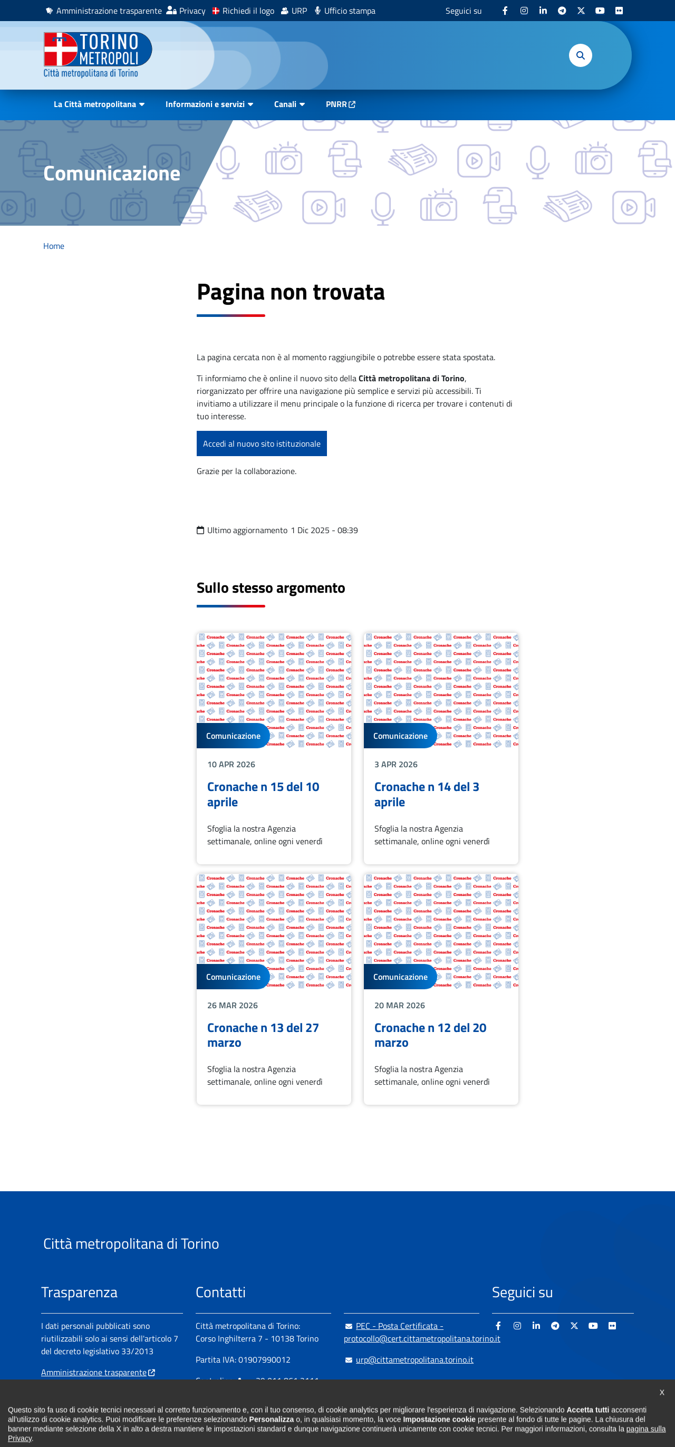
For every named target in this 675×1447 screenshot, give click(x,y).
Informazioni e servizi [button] (205, 104)
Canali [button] (285, 104)
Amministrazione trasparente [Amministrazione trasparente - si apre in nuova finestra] (109, 10)
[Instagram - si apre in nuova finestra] (524, 10)
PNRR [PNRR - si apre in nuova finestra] (336, 104)
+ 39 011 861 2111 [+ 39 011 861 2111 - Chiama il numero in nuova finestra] (278, 1380)
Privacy (192, 10)
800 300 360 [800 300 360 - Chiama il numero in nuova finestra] (296, 1401)
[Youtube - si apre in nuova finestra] (600, 10)
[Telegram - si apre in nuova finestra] (562, 10)
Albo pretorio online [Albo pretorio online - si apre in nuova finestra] (76, 1388)
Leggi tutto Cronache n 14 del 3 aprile (441, 748)
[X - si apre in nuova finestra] (581, 10)
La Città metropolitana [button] (95, 104)
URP (299, 10)
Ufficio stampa (349, 10)
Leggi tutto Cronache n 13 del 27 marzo (274, 989)
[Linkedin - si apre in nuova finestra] (543, 10)
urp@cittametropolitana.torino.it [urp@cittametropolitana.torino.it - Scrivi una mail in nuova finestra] (409, 1359)
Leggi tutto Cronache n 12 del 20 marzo (441, 989)
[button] (580, 55)
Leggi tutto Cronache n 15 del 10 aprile (274, 748)
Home (53, 245)
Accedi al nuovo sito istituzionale (262, 443)
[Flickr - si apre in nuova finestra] (619, 10)
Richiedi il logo (248, 10)
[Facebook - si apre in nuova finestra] (505, 10)
